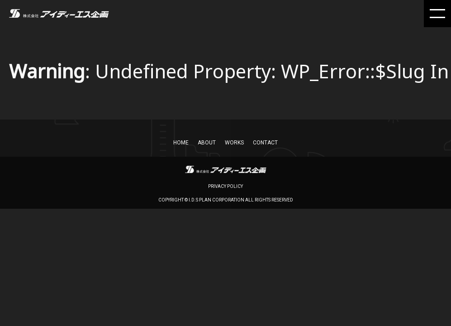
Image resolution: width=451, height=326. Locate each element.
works (234, 142)
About (207, 142)
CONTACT (265, 142)
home (181, 142)
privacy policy (225, 186)
